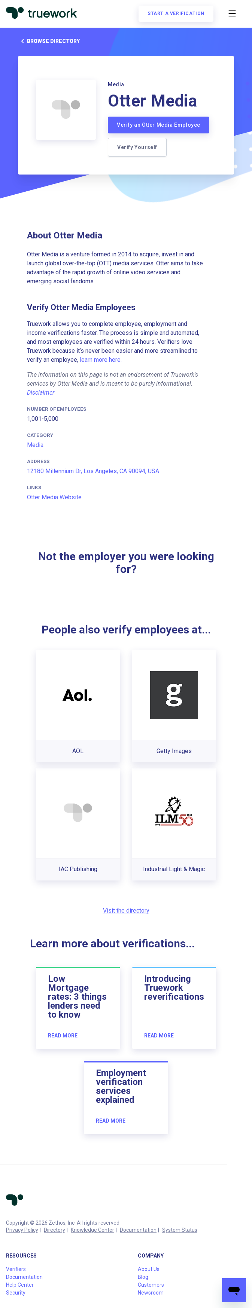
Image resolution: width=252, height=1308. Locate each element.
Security (15, 1293)
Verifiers (16, 1269)
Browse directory (49, 41)
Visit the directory (126, 910)
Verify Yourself (137, 147)
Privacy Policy (22, 1230)
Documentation (138, 1230)
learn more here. (101, 359)
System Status (179, 1230)
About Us (149, 1269)
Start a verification (176, 13)
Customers (151, 1285)
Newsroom (151, 1293)
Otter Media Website (54, 497)
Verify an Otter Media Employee (158, 125)
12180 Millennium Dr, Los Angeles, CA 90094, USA (93, 471)
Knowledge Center (92, 1230)
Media (35, 444)
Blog (143, 1277)
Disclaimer (40, 392)
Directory (54, 1230)
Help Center (20, 1285)
